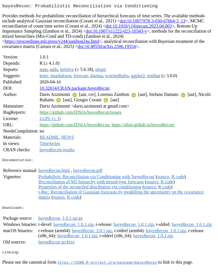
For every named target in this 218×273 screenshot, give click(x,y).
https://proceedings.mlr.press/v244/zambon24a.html (52, 42)
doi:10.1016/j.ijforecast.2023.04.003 (139, 27)
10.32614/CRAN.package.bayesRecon (74, 89)
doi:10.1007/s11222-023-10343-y (116, 32)
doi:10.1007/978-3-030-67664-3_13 (152, 22)
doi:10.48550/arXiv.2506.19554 (107, 47)
